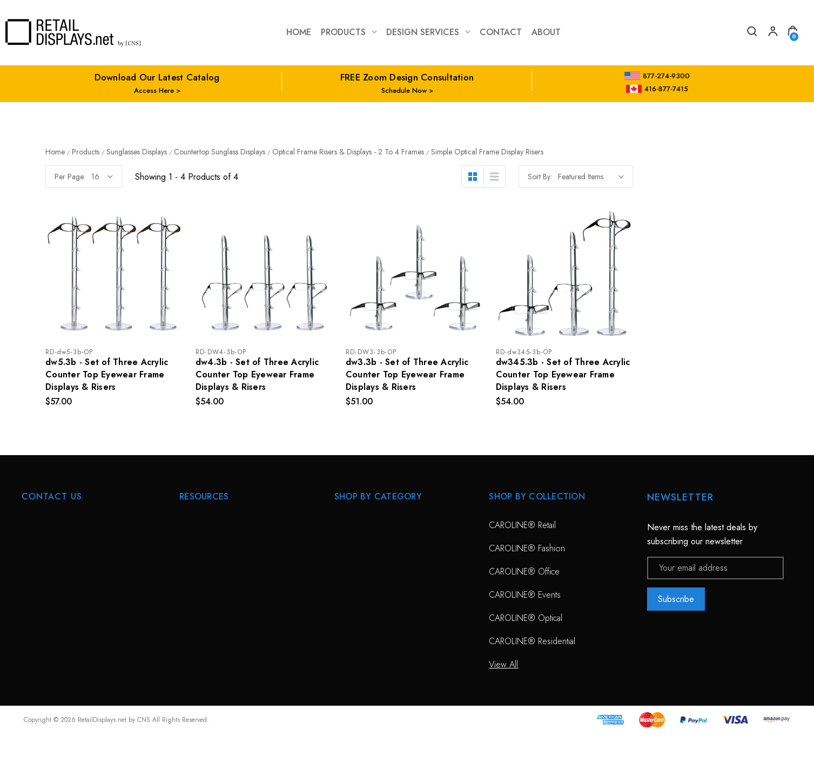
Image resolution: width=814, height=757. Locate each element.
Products (348, 32)
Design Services (428, 32)
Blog (187, 687)
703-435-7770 (66, 583)
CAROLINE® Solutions (375, 525)
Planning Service (208, 595)
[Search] (751, 32)
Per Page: (240, 176)
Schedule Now (404, 90)
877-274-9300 (657, 76)
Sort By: (710, 176)
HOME (191, 525)
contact (501, 32)
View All (349, 595)
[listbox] (761, 176)
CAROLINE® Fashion (527, 548)
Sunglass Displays (366, 571)
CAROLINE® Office (524, 571)
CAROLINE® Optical (525, 618)
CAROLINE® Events (525, 595)
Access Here (154, 90)
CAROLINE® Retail (522, 525)
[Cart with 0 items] (792, 32)
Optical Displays (362, 548)
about (546, 32)
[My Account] (772, 32)
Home (298, 32)
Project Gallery (205, 641)
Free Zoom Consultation (222, 548)
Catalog (192, 664)
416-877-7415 (657, 89)
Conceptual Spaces (213, 618)
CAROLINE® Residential (532, 641)
